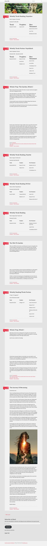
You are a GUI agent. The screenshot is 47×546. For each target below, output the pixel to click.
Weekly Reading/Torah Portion (20, 292)
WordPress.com (25, 542)
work (12, 144)
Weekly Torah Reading (17, 213)
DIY (14, 376)
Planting (34, 376)
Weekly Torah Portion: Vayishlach (21, 48)
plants (11, 377)
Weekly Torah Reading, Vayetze (20, 155)
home (27, 376)
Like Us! (7, 533)
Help (35, 143)
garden (22, 143)
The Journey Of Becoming (18, 387)
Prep (12, 377)
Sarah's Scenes (23, 6)
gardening (25, 143)
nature (29, 376)
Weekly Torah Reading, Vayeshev (21, 16)
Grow (28, 143)
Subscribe (8, 527)
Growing (30, 143)
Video (10, 144)
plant (31, 376)
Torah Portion (15, 38)
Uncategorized (15, 76)
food (19, 143)
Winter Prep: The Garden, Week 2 (21, 87)
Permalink (11, 39)
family (12, 143)
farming (16, 143)
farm (14, 143)
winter (17, 377)
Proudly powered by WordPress (9, 542)
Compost (12, 376)
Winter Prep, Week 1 (17, 330)
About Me (7, 1)
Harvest (33, 143)
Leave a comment (16, 39)
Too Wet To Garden (16, 243)
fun (20, 143)
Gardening (14, 142)
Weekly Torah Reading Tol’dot (20, 184)
